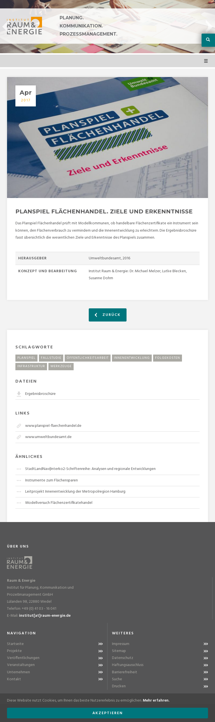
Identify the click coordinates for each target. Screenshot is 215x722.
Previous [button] (5, 27)
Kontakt (14, 679)
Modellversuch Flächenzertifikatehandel (58, 503)
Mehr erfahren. (156, 700)
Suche (117, 679)
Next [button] (209, 27)
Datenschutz (122, 658)
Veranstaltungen (21, 665)
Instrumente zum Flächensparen (51, 480)
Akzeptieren (107, 713)
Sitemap (119, 651)
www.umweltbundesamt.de (48, 437)
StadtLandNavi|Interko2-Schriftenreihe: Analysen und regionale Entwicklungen (90, 469)
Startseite (15, 644)
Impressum (120, 644)
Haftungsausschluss (127, 665)
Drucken (119, 686)
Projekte (14, 651)
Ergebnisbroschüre (40, 394)
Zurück (108, 315)
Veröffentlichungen (23, 658)
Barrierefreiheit (124, 672)
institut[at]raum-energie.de (45, 615)
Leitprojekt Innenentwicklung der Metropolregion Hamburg (75, 491)
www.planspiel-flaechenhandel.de (53, 426)
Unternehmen (18, 672)
